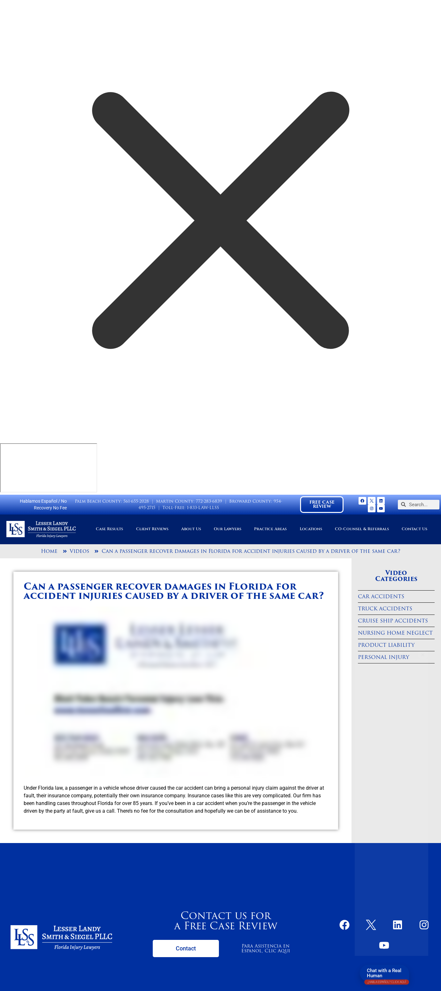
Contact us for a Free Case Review (225, 920)
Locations (311, 529)
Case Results (109, 529)
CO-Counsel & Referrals (362, 529)
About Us (191, 529)
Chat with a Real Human (386, 974)
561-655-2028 (136, 501)
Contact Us (414, 529)
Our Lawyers (227, 529)
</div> (48, 467)
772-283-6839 (209, 501)
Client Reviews (152, 529)
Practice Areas (270, 529)
